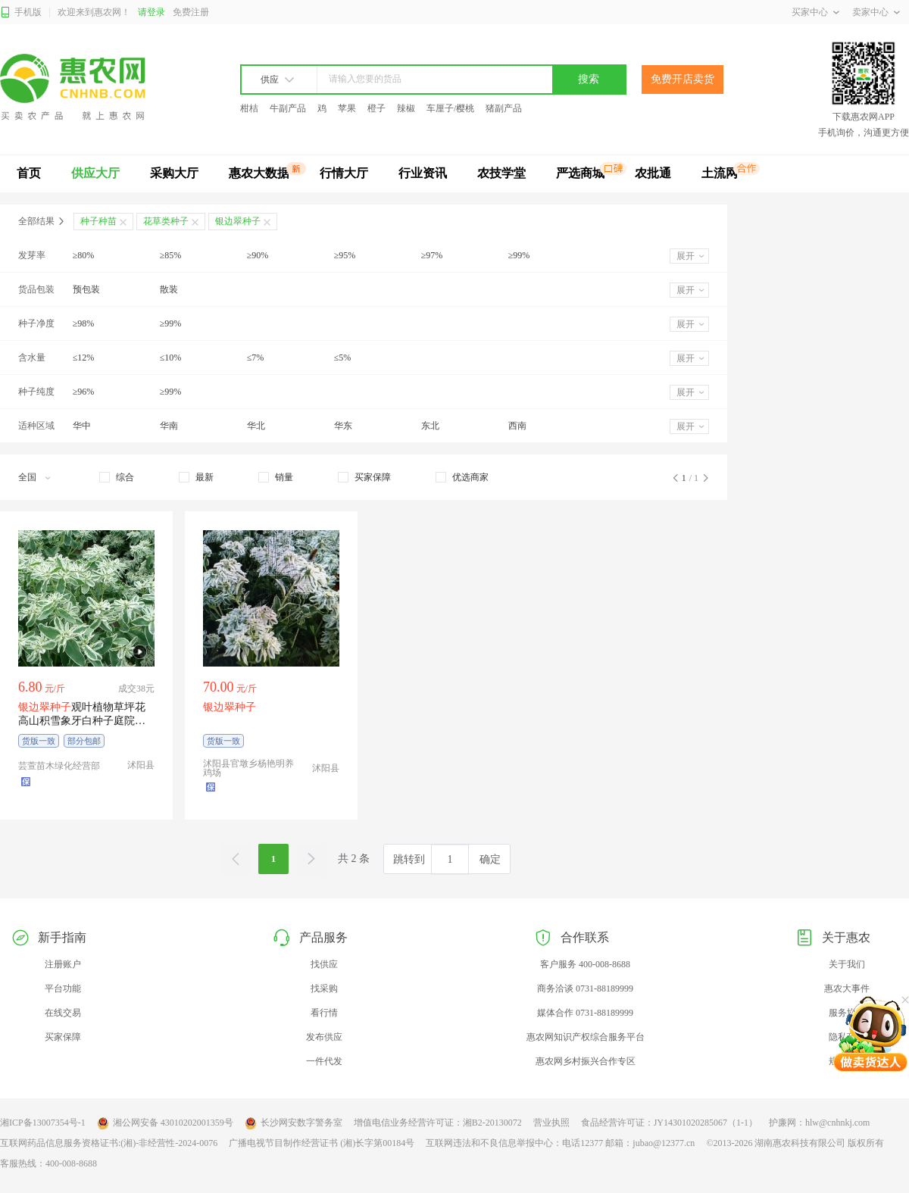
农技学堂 (501, 173)
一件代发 (324, 1061)
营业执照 (551, 1122)
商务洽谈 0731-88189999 (585, 988)
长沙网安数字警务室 (293, 1123)
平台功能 (63, 988)
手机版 (21, 12)
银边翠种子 (238, 221)
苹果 (347, 108)
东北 (430, 425)
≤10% (171, 357)
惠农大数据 (259, 173)
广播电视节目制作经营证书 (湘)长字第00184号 (321, 1143)
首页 (29, 173)
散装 (169, 289)
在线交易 (63, 1012)
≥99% (519, 255)
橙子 (376, 108)
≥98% (84, 323)
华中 (82, 425)
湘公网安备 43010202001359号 (165, 1123)
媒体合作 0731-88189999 (585, 1012)
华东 (343, 425)
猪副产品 (504, 108)
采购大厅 (174, 173)
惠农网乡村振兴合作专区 (586, 1061)
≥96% (84, 391)
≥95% (345, 255)
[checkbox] (116, 477)
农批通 (653, 173)
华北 (256, 425)
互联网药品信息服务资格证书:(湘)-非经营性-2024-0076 (108, 1143)
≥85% (171, 255)
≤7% (255, 357)
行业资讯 (422, 173)
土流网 (719, 173)
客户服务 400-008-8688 (585, 964)
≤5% (342, 357)
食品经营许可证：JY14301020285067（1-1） (669, 1122)
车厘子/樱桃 (450, 108)
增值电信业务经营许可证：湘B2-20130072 (438, 1122)
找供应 (324, 964)
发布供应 (324, 1037)
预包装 (86, 289)
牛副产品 (288, 108)
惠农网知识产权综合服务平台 (585, 1037)
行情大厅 (344, 173)
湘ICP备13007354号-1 (43, 1122)
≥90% (258, 255)
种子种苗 (98, 221)
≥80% (84, 255)
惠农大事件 (847, 988)
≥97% (432, 255)
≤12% (84, 357)
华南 (169, 425)
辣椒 (406, 108)
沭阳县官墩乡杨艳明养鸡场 (248, 768)
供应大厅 (95, 173)
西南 (517, 425)
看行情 (324, 1012)
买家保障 (63, 1037)
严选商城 (580, 173)
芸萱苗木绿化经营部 (59, 765)
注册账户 (63, 964)
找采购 (324, 988)
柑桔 (249, 108)
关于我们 (847, 964)
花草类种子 (166, 221)
